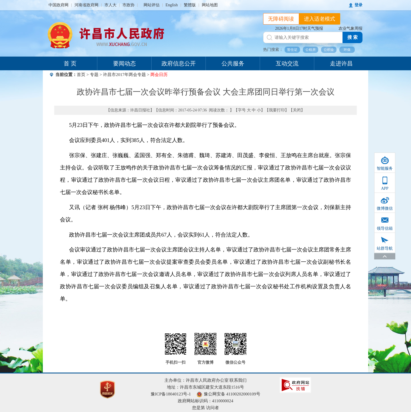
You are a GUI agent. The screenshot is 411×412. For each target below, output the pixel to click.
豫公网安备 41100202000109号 (228, 394)
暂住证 (292, 50)
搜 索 (352, 37)
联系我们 (238, 380)
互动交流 (287, 63)
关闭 (297, 110)
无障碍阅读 (281, 19)
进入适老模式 (319, 19)
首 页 (70, 63)
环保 (347, 50)
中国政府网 (58, 5)
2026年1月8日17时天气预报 (299, 28)
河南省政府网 (86, 5)
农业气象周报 (350, 28)
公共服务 (232, 63)
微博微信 (385, 208)
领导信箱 (385, 228)
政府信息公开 (179, 63)
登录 (358, 5)
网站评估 (152, 5)
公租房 (310, 50)
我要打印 (277, 110)
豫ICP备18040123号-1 (171, 394)
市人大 (110, 5)
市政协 (128, 5)
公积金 (329, 50)
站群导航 (385, 248)
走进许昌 (341, 63)
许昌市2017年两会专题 (124, 74)
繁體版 (190, 5)
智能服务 (385, 168)
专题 (94, 74)
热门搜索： (273, 49)
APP (384, 188)
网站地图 (210, 5)
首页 (81, 74)
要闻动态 (124, 63)
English (172, 5)
